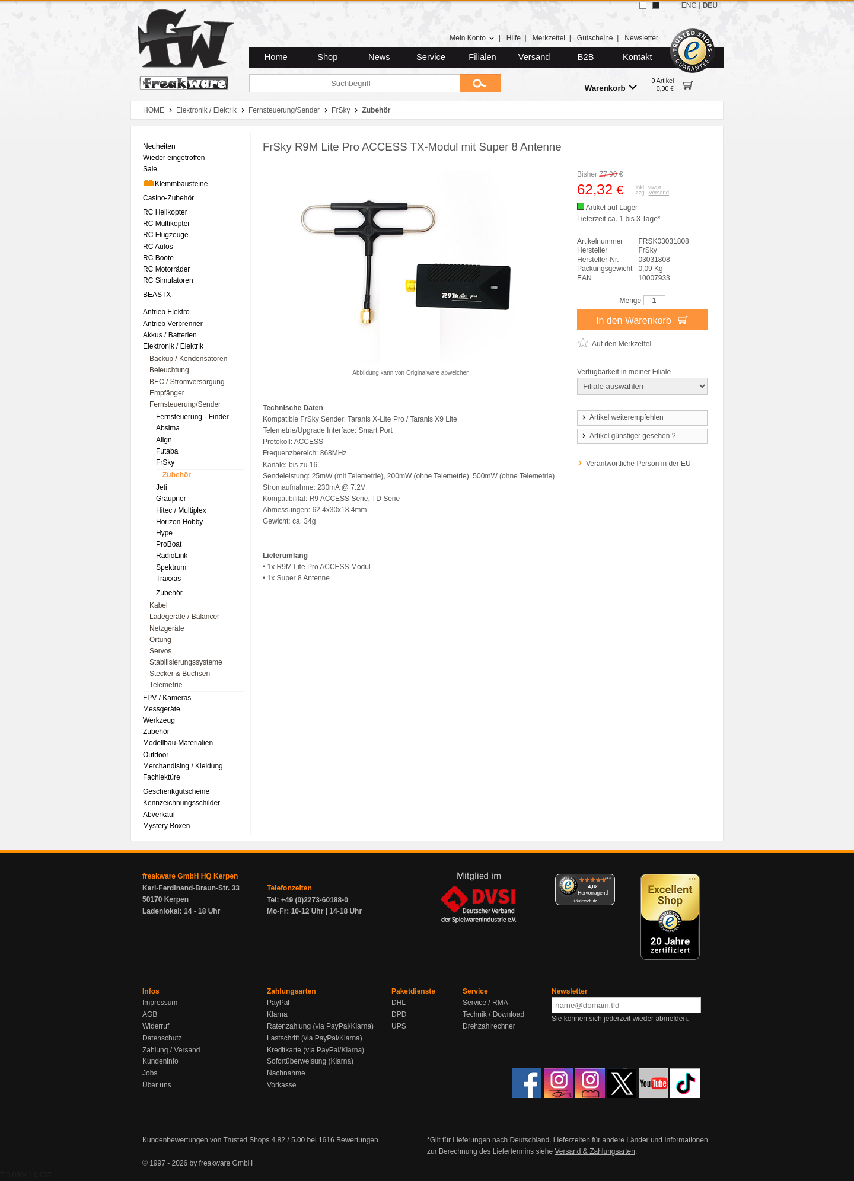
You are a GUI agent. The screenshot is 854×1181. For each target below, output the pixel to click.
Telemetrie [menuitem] (165, 685)
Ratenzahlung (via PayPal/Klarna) (320, 1026)
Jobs (149, 1073)
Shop (327, 57)
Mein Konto (472, 38)
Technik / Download (493, 1014)
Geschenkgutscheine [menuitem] (176, 791)
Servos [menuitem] (160, 651)
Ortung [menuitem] (160, 640)
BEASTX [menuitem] (157, 295)
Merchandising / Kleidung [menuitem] (183, 766)
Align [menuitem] (164, 440)
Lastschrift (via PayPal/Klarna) (314, 1038)
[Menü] (608, 881)
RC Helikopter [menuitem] (165, 212)
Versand (534, 57)
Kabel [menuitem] (158, 605)
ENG (689, 5)
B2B (586, 57)
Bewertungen (357, 1140)
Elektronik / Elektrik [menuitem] (173, 346)
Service (430, 57)
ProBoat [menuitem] (168, 544)
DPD (398, 1014)
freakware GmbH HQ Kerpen (190, 876)
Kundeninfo (160, 1061)
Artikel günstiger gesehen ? (628, 436)
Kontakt (637, 57)
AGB (149, 1014)
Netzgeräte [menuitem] (166, 628)
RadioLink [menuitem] (171, 555)
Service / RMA (485, 1002)
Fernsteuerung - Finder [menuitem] (192, 417)
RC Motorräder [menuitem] (166, 269)
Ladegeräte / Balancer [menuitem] (184, 616)
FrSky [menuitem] (165, 462)
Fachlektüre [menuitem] (161, 777)
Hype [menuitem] (164, 533)
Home (276, 57)
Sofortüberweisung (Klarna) (310, 1061)
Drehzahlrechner (489, 1026)
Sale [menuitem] (150, 169)
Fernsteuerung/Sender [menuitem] (185, 404)
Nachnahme (286, 1073)
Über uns (156, 1085)
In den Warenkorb (642, 319)
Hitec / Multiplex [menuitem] (181, 510)
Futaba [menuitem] (167, 451)
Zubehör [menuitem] (176, 475)
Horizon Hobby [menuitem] (179, 522)
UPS (398, 1026)
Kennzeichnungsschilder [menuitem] (181, 803)
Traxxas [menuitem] (168, 578)
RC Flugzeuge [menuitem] (166, 235)
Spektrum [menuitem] (171, 567)
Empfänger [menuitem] (166, 393)
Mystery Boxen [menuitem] (166, 826)
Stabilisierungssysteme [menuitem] (185, 662)
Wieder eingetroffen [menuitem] (174, 158)
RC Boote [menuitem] (158, 258)
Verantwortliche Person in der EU (638, 463)
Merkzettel (549, 38)
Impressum (159, 1002)
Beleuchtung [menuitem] (169, 370)
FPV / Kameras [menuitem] (167, 698)
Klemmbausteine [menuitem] (175, 183)
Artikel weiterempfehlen (622, 417)
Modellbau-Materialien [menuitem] (178, 743)
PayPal (278, 1002)
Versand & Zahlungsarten (595, 1151)
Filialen (482, 57)
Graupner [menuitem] (171, 498)
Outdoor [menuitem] (155, 755)
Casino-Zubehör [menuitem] (168, 198)
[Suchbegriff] (354, 83)
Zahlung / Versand (171, 1050)
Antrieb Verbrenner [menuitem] (173, 324)
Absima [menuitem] (168, 428)
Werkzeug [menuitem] (159, 720)
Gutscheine (595, 38)
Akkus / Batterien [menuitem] (170, 335)
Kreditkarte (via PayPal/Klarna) (315, 1050)
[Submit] (480, 83)
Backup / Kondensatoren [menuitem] (188, 359)
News (379, 57)
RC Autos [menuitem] (158, 246)
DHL (398, 1002)
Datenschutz (162, 1038)
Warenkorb (611, 87)
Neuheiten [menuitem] (159, 146)
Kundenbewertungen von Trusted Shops (205, 1140)
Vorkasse (281, 1085)
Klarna (277, 1014)
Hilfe (513, 38)
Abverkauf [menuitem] (159, 814)
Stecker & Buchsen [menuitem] (179, 673)
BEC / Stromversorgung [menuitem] (187, 382)
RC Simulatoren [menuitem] (168, 280)
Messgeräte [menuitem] (161, 709)
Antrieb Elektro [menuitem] (166, 312)
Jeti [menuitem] (161, 487)
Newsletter (641, 38)
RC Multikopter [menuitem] (166, 223)
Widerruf (155, 1026)
